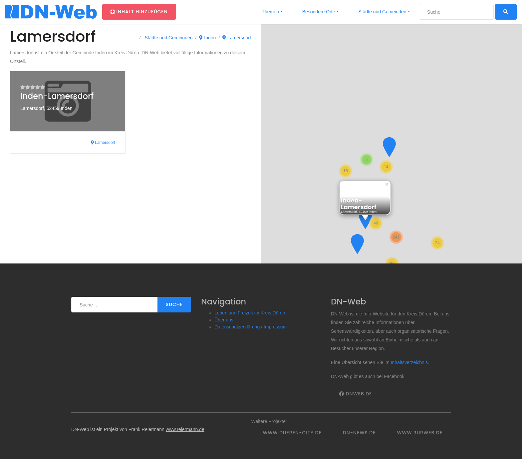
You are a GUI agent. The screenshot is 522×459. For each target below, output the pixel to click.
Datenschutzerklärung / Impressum (250, 326)
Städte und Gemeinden (381, 11)
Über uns (223, 319)
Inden (207, 37)
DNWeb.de (355, 393)
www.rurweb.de (419, 432)
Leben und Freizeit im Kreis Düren (249, 312)
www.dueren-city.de (292, 432)
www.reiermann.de (185, 429)
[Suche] (456, 12)
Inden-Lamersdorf (57, 96)
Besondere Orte (318, 11)
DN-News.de (359, 432)
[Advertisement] (130, 213)
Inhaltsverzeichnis (409, 362)
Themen (270, 11)
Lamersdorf (236, 37)
